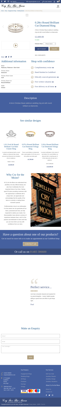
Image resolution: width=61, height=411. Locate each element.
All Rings (23, 383)
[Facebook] (2, 1)
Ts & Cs (43, 408)
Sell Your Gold (50, 378)
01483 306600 (48, 1)
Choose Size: (39, 43)
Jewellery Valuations (51, 386)
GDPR (38, 408)
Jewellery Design (50, 383)
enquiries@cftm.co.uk (33, 1)
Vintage (23, 391)
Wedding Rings (25, 381)
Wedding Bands (20, 10)
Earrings (23, 388)
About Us (48, 393)
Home (2, 10)
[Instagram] (8, 1)
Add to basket (42, 49)
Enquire (40, 53)
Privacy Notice (32, 408)
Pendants (23, 386)
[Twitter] (6, 1)
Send (30, 361)
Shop (6, 10)
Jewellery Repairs (51, 381)
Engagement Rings (12, 10)
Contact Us (30, 248)
